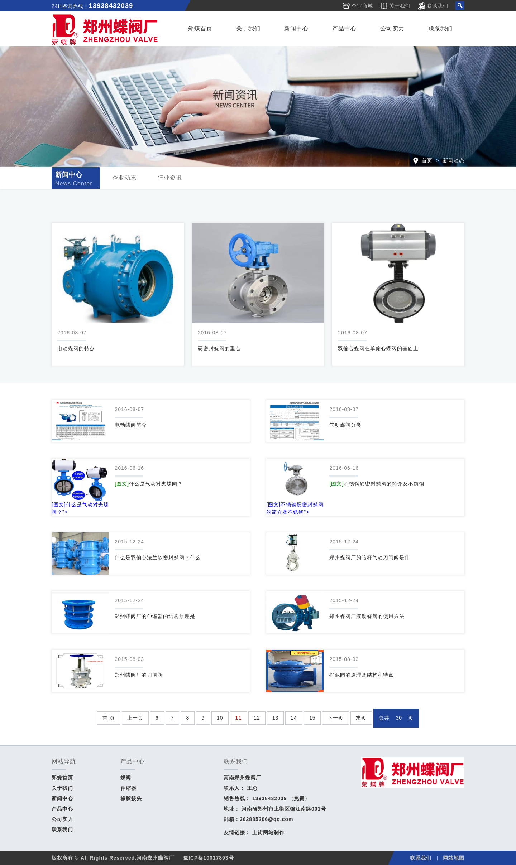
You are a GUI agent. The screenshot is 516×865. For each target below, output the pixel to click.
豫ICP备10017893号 (208, 858)
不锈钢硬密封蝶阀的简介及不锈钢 (376, 484)
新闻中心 (296, 28)
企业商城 (362, 6)
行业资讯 (170, 178)
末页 (361, 718)
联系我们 (437, 6)
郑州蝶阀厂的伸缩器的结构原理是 (155, 616)
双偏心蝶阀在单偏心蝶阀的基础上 (378, 348)
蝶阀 (125, 778)
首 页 (108, 718)
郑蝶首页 (200, 28)
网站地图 (453, 858)
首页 (427, 160)
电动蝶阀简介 (131, 425)
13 (275, 718)
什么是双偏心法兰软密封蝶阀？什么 (158, 557)
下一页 (336, 718)
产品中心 (344, 28)
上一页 (135, 718)
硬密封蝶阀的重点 (219, 348)
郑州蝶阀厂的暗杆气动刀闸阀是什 (369, 557)
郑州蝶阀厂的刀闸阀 (139, 675)
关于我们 (400, 6)
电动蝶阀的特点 (76, 348)
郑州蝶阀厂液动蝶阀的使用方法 (367, 616)
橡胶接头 (131, 798)
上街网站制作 (268, 832)
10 (220, 718)
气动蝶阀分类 (345, 425)
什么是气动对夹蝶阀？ (149, 484)
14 (294, 718)
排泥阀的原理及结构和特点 (361, 675)
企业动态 (124, 178)
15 (312, 718)
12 (257, 718)
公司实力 (392, 28)
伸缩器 (128, 788)
